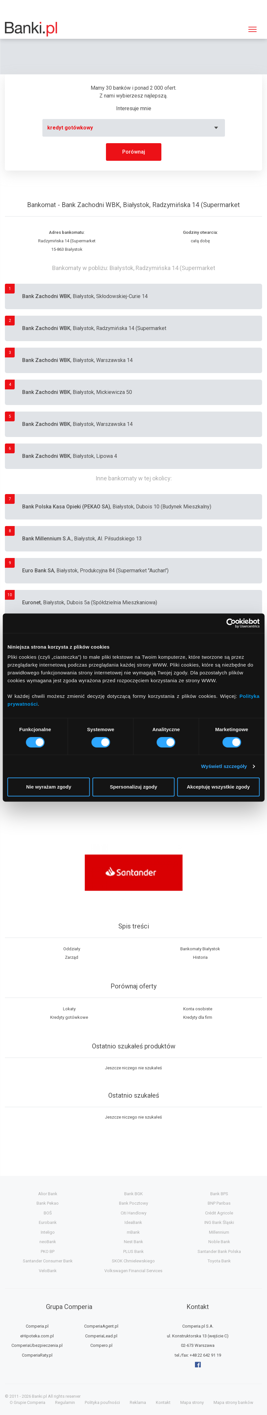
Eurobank (48, 1222)
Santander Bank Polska (219, 1251)
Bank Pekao (48, 1203)
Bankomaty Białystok (200, 948)
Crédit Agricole (219, 1213)
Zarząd (71, 957)
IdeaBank (133, 1222)
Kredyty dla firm (197, 1017)
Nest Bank (133, 1241)
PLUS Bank (133, 1251)
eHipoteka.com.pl (37, 1335)
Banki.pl (39, 1396)
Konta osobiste (197, 1008)
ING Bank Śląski (219, 1222)
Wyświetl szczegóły (224, 766)
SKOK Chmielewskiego (133, 1260)
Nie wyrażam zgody (48, 787)
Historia (200, 957)
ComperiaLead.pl (101, 1335)
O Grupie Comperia (27, 1402)
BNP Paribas (219, 1203)
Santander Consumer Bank (48, 1260)
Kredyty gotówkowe (69, 1017)
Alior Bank (47, 1193)
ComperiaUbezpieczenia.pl (37, 1345)
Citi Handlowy (133, 1213)
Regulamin (65, 1402)
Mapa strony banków (233, 1402)
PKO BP (47, 1251)
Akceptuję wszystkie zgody (218, 787)
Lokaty (69, 1008)
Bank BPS (219, 1193)
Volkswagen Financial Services (133, 1270)
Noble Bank (219, 1241)
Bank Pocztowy (133, 1203)
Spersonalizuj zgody (133, 787)
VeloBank (48, 1270)
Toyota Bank (219, 1260)
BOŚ (48, 1213)
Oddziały (71, 948)
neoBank (47, 1241)
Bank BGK (133, 1193)
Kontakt (163, 1402)
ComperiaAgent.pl (101, 1326)
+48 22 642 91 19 (205, 1355)
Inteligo (48, 1232)
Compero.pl (101, 1345)
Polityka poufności (102, 1402)
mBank (133, 1232)
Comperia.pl (37, 1326)
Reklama (138, 1402)
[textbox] (133, 128)
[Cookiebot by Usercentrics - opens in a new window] (231, 623)
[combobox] (133, 128)
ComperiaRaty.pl (37, 1355)
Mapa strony (192, 1402)
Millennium (219, 1232)
